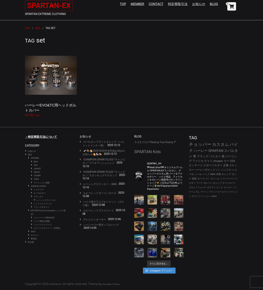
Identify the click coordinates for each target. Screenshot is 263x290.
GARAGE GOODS (38, 186)
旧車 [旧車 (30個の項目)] (218, 174)
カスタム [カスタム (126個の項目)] (220, 144)
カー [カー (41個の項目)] (226, 161)
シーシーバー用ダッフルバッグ (101, 224)
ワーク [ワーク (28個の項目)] (199, 183)
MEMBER (137, 4)
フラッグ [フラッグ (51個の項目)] (203, 156)
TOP (123, 4)
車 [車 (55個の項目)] (194, 156)
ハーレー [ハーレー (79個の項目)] (201, 151)
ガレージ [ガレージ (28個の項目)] (207, 183)
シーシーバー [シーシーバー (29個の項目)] (227, 178)
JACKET (37, 169)
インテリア (39, 189)
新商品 (34, 239)
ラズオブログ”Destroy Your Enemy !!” (155, 142)
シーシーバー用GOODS (44, 218)
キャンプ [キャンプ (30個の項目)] (226, 174)
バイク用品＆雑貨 (42, 221)
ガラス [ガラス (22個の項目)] (195, 196)
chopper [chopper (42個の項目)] (218, 161)
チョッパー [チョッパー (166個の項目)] (200, 144)
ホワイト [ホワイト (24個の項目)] (211, 187)
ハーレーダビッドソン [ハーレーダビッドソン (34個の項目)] (207, 169)
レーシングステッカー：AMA (100, 184)
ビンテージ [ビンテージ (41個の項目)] (196, 165)
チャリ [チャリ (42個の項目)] (208, 161)
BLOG (214, 4)
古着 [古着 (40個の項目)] (226, 165)
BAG (36, 162)
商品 (30, 154)
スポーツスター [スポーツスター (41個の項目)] (212, 165)
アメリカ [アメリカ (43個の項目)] (198, 161)
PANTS (37, 172)
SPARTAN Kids (147, 151)
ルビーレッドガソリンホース (99, 193)
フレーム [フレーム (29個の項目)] (214, 178)
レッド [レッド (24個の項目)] (220, 187)
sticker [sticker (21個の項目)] (214, 196)
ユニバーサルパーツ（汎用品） (48, 228)
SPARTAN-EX (49, 5)
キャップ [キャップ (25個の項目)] (217, 183)
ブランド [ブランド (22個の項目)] (213, 192)
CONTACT (156, 4)
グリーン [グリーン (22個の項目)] (204, 192)
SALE (33, 231)
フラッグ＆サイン (42, 207)
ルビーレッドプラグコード (98, 210)
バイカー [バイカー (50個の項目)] (215, 156)
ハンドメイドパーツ (43, 224)
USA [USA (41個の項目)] (232, 161)
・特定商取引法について (41, 137)
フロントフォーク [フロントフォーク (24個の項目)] (197, 187)
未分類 (31, 242)
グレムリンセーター (94, 219)
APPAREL (35, 158)
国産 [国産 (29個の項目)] (194, 178)
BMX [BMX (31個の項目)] (212, 174)
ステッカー (39, 196)
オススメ (35, 235)
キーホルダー (40, 193)
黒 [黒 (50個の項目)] (223, 156)
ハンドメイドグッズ (43, 204)
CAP (36, 165)
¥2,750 (51, 83)
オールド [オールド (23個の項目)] (228, 187)
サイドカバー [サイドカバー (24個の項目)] (228, 183)
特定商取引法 (178, 4)
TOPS (36, 179)
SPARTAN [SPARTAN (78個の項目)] (215, 151)
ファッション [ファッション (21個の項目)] (204, 196)
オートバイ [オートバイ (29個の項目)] (203, 178)
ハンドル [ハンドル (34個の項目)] (226, 169)
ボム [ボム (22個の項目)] (198, 192)
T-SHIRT (37, 175)
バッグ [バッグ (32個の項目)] (206, 174)
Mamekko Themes (111, 284)
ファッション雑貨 (42, 183)
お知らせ (198, 4)
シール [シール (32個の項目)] (198, 174)
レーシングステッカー (47, 200)
